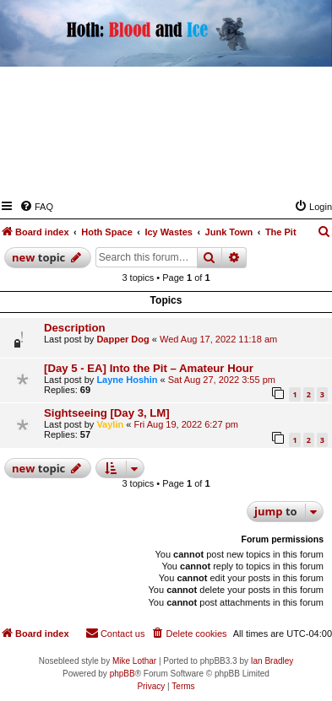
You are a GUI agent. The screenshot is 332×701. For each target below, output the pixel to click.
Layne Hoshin (126, 380)
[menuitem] (36, 207)
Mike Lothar (134, 661)
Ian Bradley (272, 661)
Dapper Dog (122, 339)
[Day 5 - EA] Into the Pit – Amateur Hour (148, 368)
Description (75, 327)
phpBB (122, 673)
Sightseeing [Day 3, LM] (107, 413)
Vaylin (109, 424)
